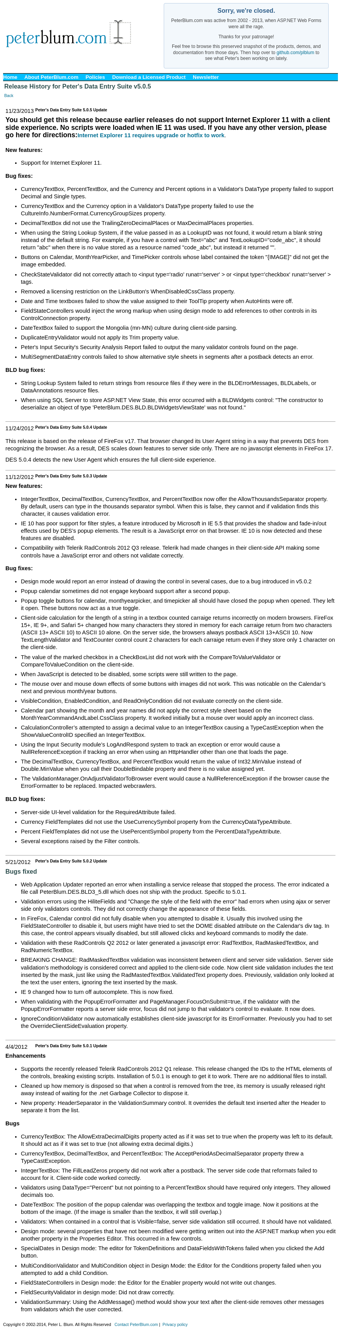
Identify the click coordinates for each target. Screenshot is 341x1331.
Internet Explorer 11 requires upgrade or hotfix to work (151, 135)
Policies (95, 77)
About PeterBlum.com (51, 77)
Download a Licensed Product (148, 77)
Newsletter (206, 77)
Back (9, 95)
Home (10, 77)
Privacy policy (175, 1324)
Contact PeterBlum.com (136, 1324)
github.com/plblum (295, 52)
